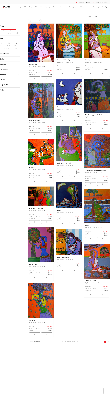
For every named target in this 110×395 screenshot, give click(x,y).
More (82, 7)
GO (16, 33)
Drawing (47, 7)
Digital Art (38, 7)
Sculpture (63, 7)
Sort (89, 16)
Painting (18, 7)
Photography (73, 7)
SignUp (104, 7)
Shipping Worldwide (100, 2)
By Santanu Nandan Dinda (37, 66)
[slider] (1, 29)
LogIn (98, 7)
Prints (55, 7)
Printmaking (28, 7)
